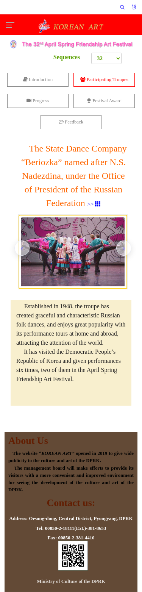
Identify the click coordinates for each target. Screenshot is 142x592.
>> (94, 204)
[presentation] (22, 248)
